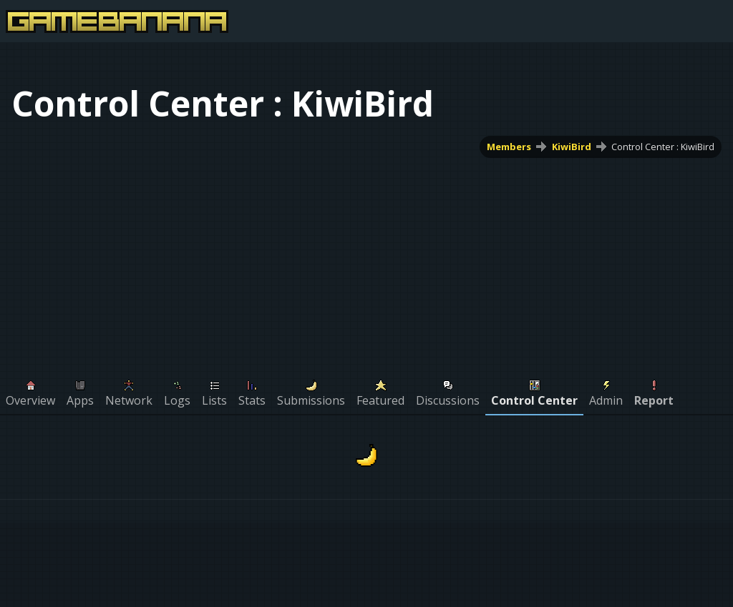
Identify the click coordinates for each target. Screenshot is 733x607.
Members (509, 146)
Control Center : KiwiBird (662, 146)
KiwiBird (571, 146)
